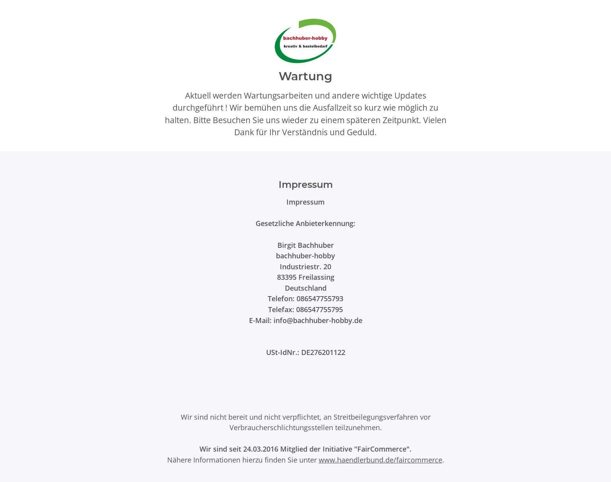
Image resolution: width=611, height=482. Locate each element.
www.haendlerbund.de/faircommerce (380, 459)
